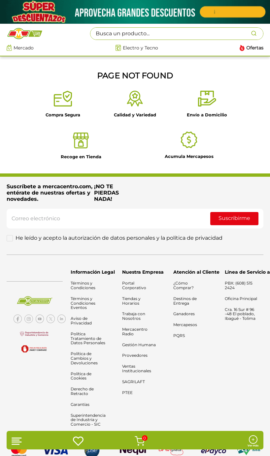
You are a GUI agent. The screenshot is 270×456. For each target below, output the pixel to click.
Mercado (24, 48)
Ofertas (254, 48)
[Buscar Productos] (257, 34)
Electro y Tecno (140, 48)
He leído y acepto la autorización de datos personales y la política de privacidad (119, 238)
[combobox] (176, 33)
